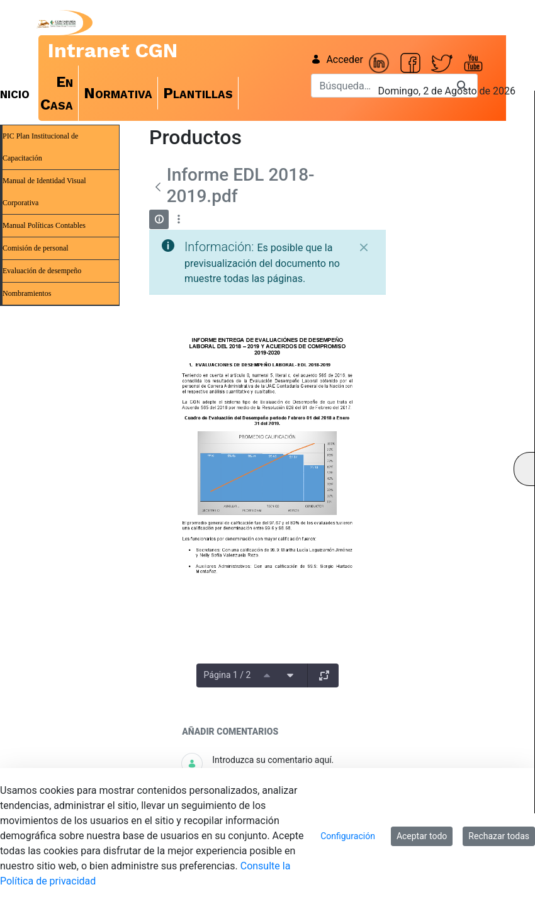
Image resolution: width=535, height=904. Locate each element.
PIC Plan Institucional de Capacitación (40, 147)
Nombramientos (27, 293)
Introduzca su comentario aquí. (273, 760)
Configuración (347, 836)
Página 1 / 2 (227, 675)
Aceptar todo (422, 836)
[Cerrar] (364, 247)
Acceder (337, 59)
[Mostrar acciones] (178, 219)
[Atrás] (158, 187)
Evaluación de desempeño (42, 270)
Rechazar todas (498, 836)
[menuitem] (57, 93)
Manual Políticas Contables (44, 225)
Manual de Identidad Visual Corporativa (44, 191)
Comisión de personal (36, 248)
